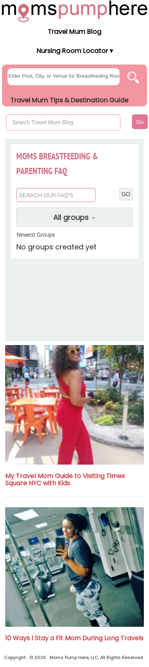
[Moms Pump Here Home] (74, 11)
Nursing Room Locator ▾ (74, 50)
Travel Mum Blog (74, 31)
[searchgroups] (64, 76)
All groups (74, 217)
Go (140, 122)
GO (126, 194)
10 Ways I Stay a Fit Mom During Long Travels (74, 638)
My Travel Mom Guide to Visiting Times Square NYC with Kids (65, 479)
